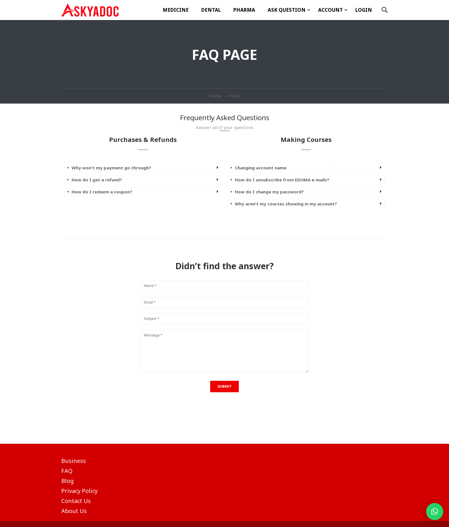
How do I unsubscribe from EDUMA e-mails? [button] (282, 180)
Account (330, 10)
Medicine (176, 10)
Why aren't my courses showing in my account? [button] (286, 204)
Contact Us (76, 501)
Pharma (244, 10)
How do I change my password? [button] (269, 192)
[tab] (143, 167)
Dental (211, 10)
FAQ (66, 471)
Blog (67, 481)
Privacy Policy (79, 491)
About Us (74, 511)
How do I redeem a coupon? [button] (102, 192)
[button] (434, 511)
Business (73, 461)
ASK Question (287, 10)
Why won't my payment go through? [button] (111, 168)
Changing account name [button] (260, 168)
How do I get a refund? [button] (97, 180)
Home (215, 96)
